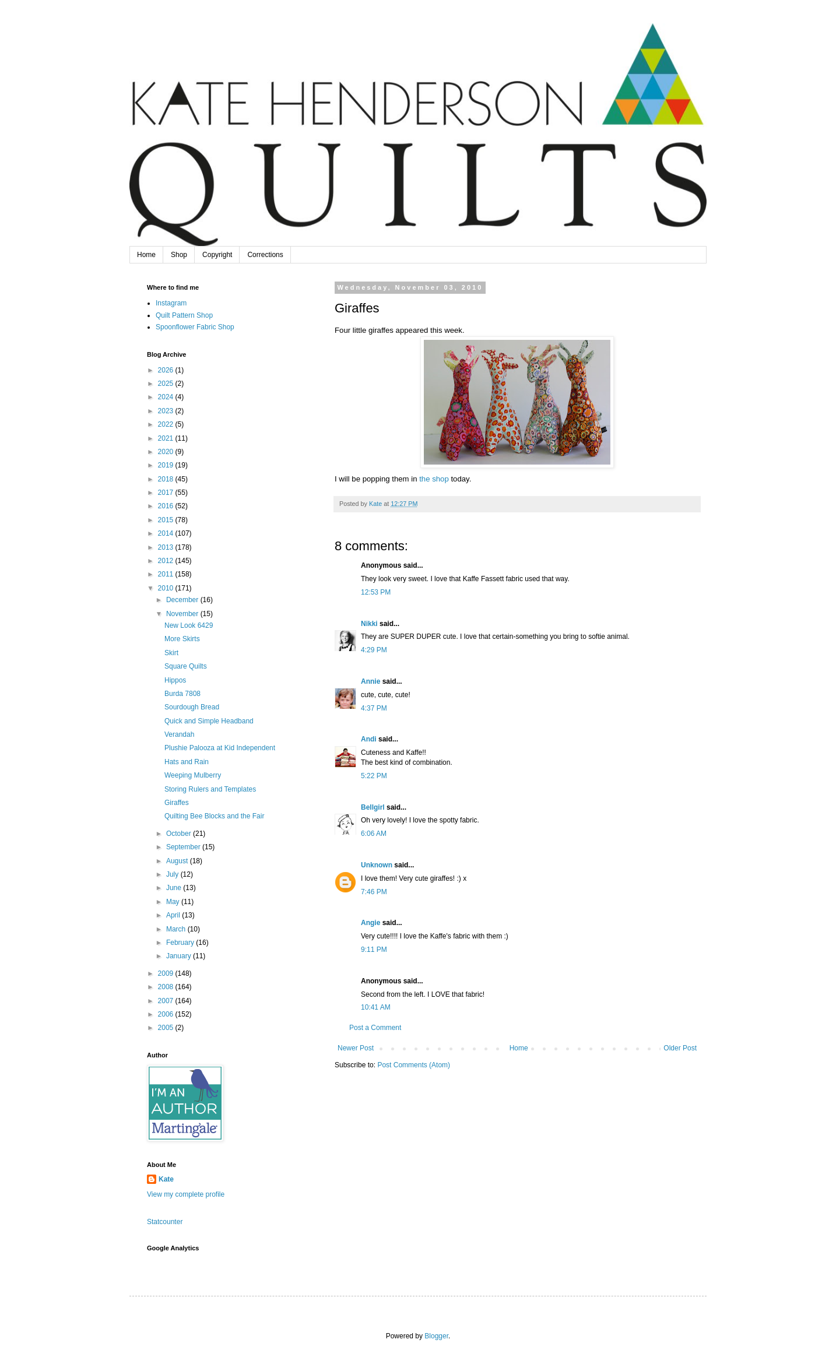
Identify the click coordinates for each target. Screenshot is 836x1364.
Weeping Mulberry (192, 775)
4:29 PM (374, 650)
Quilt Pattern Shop (184, 315)
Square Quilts (185, 666)
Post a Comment (375, 1028)
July (173, 874)
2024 (166, 397)
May (173, 902)
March (177, 929)
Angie (370, 923)
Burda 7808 (182, 694)
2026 (166, 370)
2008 (166, 987)
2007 (166, 1001)
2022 (166, 424)
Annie (370, 681)
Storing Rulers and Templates (210, 789)
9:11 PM (374, 949)
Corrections (265, 255)
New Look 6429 (188, 625)
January (179, 956)
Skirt (171, 653)
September (184, 847)
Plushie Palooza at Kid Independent (219, 748)
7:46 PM (374, 892)
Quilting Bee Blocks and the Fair (214, 816)
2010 (166, 588)
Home (146, 255)
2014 (166, 533)
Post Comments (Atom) (413, 1065)
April (174, 915)
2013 (166, 547)
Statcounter (164, 1222)
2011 (166, 574)
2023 (166, 411)
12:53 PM (376, 592)
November (183, 614)
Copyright (217, 255)
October (179, 833)
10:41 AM (376, 1007)
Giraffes (176, 803)
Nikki (369, 624)
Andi (369, 739)
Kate (166, 1179)
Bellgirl (373, 807)
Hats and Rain (186, 762)
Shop (179, 255)
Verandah (179, 734)
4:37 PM (374, 708)
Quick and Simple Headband (209, 721)
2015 (166, 520)
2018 (166, 479)
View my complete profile (185, 1194)
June (174, 888)
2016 (166, 506)
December (183, 600)
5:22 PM (374, 776)
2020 (166, 452)
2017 (166, 492)
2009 (166, 973)
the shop (434, 478)
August (178, 861)
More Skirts (182, 639)
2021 (166, 438)
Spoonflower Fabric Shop (195, 327)
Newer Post (356, 1048)
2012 (166, 561)
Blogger (436, 1336)
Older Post (680, 1048)
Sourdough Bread (191, 707)
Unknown (376, 865)
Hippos (175, 680)
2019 (166, 465)
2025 (166, 383)
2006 (166, 1014)
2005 (166, 1028)
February (181, 942)
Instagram (171, 303)
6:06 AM (374, 833)
